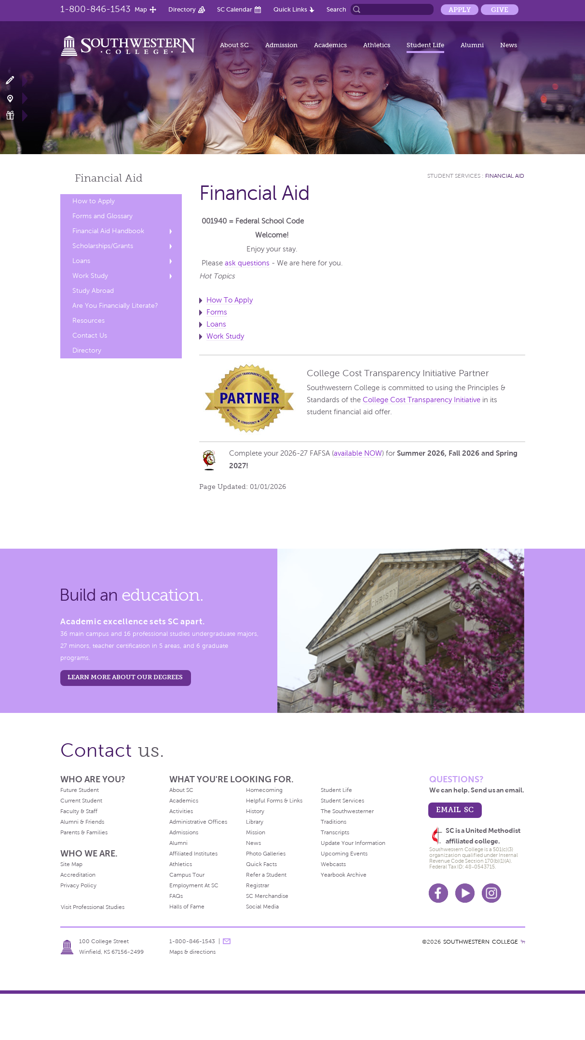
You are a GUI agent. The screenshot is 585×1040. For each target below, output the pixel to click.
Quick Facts (261, 864)
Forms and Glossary (102, 216)
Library (254, 821)
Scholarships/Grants (102, 246)
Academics (330, 45)
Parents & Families (84, 832)
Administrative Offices (198, 821)
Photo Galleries (266, 853)
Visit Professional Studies (92, 907)
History (255, 811)
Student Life (425, 45)
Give (499, 9)
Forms (216, 312)
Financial (109, 178)
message (227, 941)
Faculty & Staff (78, 811)
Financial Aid (504, 175)
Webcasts (333, 864)
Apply (460, 9)
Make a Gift (15, 115)
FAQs (176, 896)
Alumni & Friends (82, 821)
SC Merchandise (267, 896)
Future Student (79, 790)
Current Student (81, 800)
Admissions (183, 832)
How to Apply (93, 201)
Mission (255, 832)
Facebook (438, 893)
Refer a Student (266, 874)
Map (141, 9)
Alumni (472, 45)
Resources (88, 320)
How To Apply (229, 300)
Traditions (333, 821)
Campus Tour (186, 874)
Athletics (376, 45)
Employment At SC (193, 885)
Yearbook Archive (344, 874)
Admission (281, 45)
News (508, 45)
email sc (455, 809)
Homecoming (264, 790)
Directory (182, 9)
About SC (234, 45)
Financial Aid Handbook (108, 231)
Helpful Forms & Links (274, 800)
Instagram (491, 893)
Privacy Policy (78, 885)
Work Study (90, 275)
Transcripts (335, 832)
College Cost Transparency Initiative (421, 400)
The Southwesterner (347, 811)
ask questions (247, 263)
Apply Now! (15, 80)
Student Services (453, 175)
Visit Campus (15, 98)
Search (336, 9)
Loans (81, 260)
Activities (181, 811)
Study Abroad (93, 290)
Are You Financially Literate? (115, 305)
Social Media (262, 906)
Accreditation (77, 874)
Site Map (71, 864)
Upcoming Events (344, 853)
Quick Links (290, 9)
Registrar (257, 885)
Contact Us (89, 335)
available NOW (358, 453)
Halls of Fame (186, 906)
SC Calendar (234, 9)
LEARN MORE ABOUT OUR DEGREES (125, 677)
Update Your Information (353, 843)
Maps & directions (192, 951)
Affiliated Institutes (193, 853)
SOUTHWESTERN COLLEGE (480, 941)
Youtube (465, 893)
